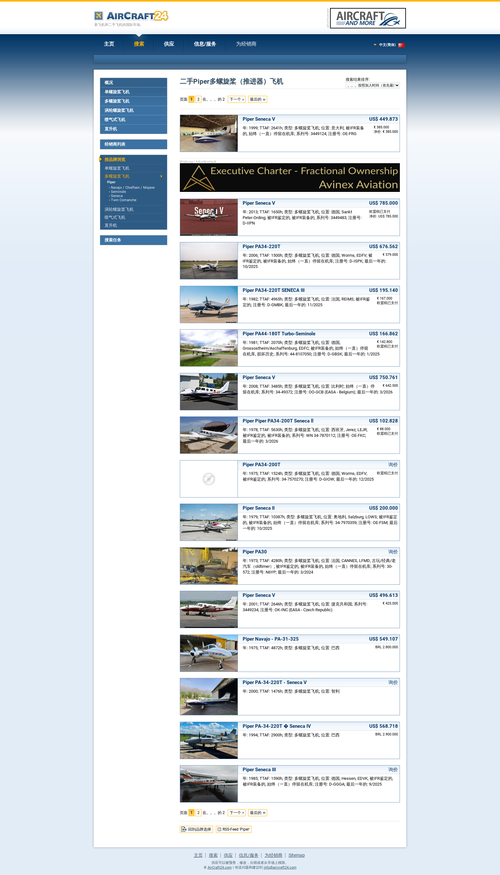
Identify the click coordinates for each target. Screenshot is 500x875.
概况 (109, 82)
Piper (111, 182)
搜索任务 (113, 240)
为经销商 (246, 44)
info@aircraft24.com (280, 867)
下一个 (235, 99)
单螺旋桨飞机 (117, 91)
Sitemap (297, 855)
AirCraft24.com (220, 867)
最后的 (255, 99)
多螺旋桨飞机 (117, 101)
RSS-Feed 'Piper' (236, 829)
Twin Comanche (123, 200)
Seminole (118, 192)
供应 (169, 44)
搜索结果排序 (357, 79)
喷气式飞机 (115, 119)
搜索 (139, 44)
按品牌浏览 (115, 159)
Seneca (117, 196)
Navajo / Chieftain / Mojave (133, 188)
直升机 (111, 128)
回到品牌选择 (199, 829)
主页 (109, 44)
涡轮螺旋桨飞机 (119, 110)
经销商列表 (115, 144)
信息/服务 (205, 44)
